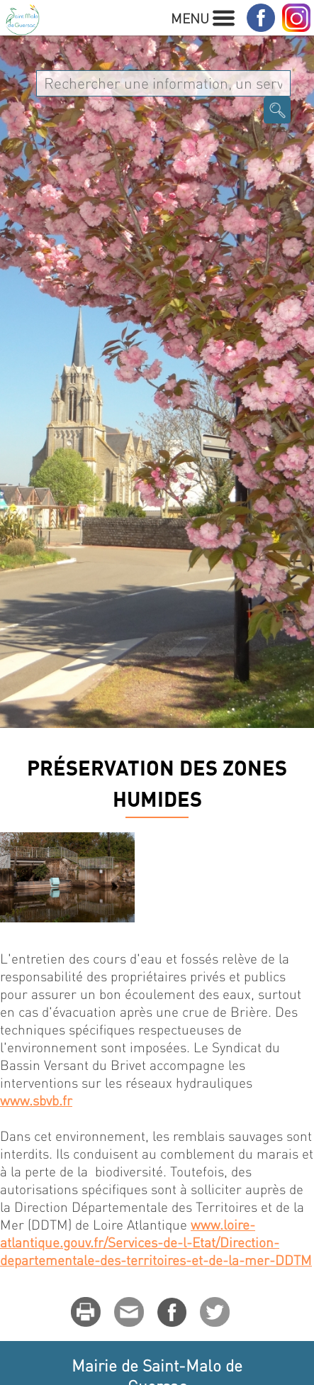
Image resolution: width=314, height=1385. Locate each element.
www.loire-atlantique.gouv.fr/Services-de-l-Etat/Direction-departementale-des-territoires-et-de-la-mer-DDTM (156, 1242)
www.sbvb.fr (36, 1100)
